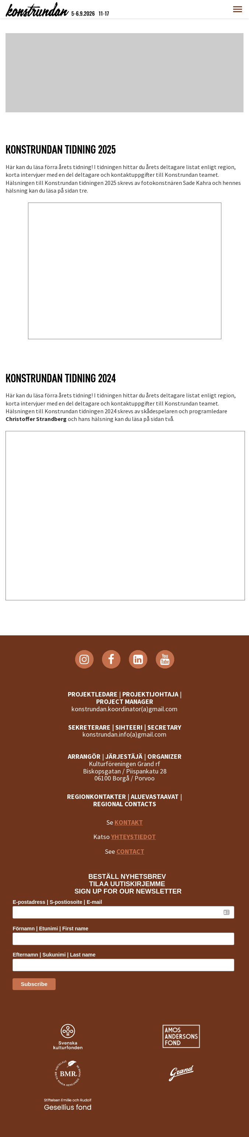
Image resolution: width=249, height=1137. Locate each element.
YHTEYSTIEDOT (133, 836)
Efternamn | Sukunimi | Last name (54, 955)
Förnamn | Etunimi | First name (50, 928)
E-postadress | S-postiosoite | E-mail (57, 902)
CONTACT (130, 851)
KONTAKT (129, 822)
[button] (237, 9)
